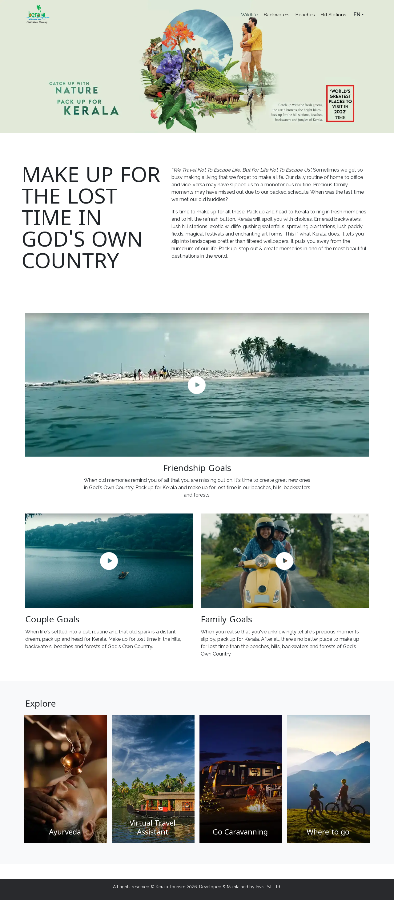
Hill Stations (333, 15)
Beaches (305, 15)
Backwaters (276, 15)
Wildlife (249, 15)
